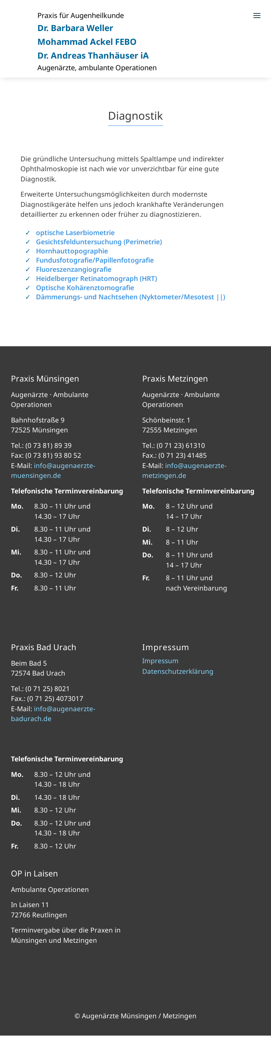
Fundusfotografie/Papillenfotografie (95, 260)
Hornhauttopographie (72, 251)
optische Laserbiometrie (75, 232)
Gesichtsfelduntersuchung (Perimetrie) (99, 241)
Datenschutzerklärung (177, 672)
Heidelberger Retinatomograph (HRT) (96, 278)
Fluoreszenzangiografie (74, 269)
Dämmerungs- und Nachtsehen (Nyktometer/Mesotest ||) (130, 296)
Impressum (160, 661)
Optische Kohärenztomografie (85, 287)
